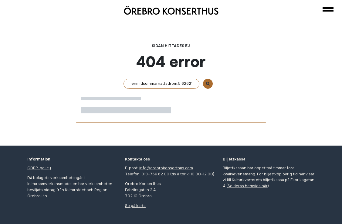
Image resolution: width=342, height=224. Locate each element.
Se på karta (135, 205)
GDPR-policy (39, 168)
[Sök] (161, 84)
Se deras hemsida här (248, 186)
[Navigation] (327, 9)
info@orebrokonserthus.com (166, 168)
